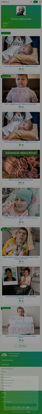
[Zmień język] (3, 375)
